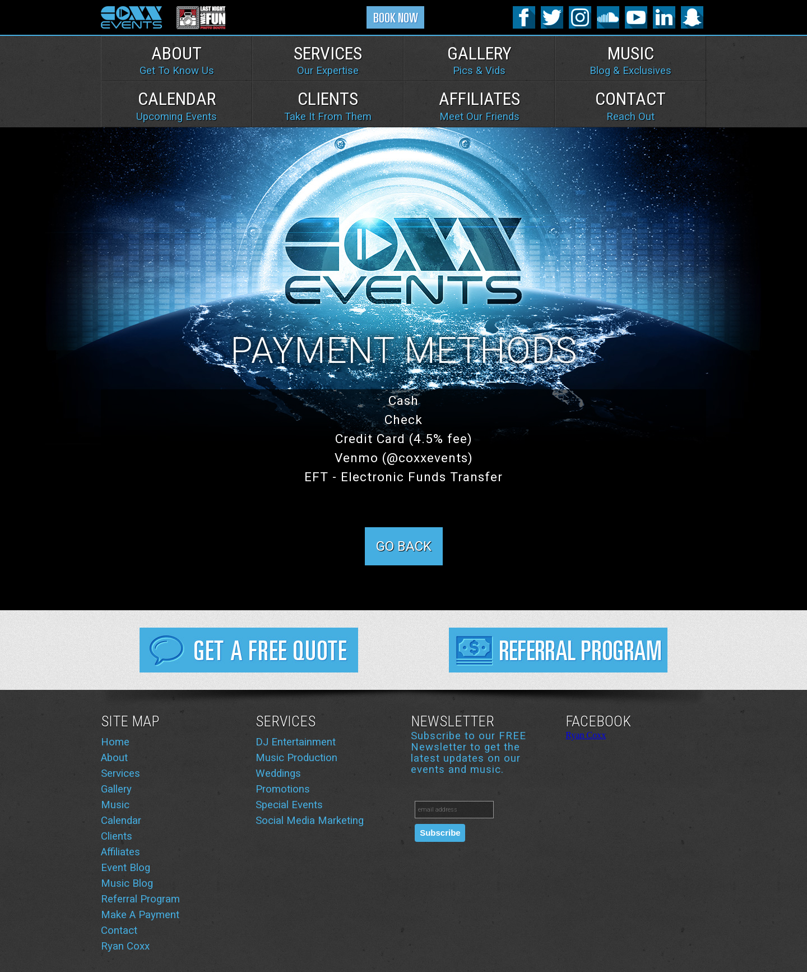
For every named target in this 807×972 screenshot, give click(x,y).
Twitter (552, 17)
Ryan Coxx (125, 946)
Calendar (176, 105)
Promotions (283, 789)
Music (630, 60)
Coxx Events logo (132, 17)
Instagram (580, 17)
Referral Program (558, 650)
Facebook (524, 17)
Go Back (404, 546)
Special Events (289, 805)
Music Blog (127, 883)
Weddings (278, 773)
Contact (630, 105)
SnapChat (692, 17)
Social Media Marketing (310, 820)
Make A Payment (140, 915)
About (177, 60)
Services (328, 60)
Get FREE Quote (249, 650)
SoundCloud (608, 17)
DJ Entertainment (296, 742)
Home (115, 742)
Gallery (479, 60)
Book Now (395, 19)
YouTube (636, 17)
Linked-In (664, 17)
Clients (328, 105)
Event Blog (125, 868)
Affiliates (479, 105)
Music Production (296, 758)
